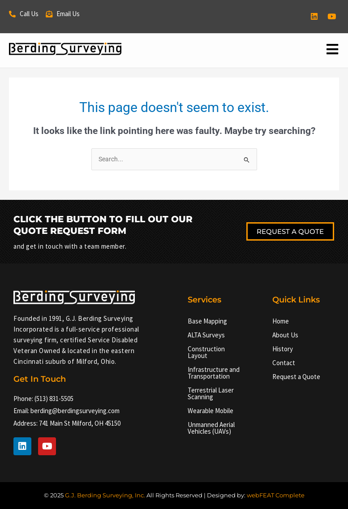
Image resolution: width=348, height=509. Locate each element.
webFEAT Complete (276, 495)
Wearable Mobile (210, 411)
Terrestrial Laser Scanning (211, 393)
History (282, 349)
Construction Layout (206, 352)
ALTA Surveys (206, 335)
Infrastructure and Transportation (214, 373)
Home (280, 321)
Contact (283, 363)
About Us (285, 335)
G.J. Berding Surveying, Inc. (105, 495)
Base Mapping (207, 321)
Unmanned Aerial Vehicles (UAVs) (211, 428)
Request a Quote (296, 377)
